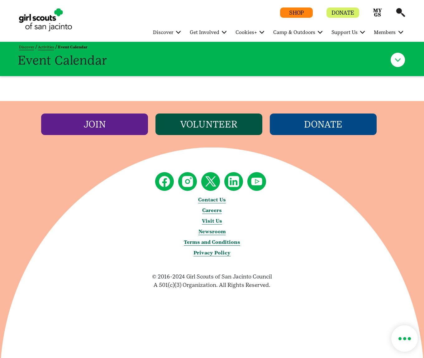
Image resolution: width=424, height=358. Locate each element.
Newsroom (212, 232)
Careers (212, 210)
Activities (46, 47)
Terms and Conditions (212, 242)
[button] (377, 15)
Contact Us (212, 200)
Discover (26, 47)
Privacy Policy (212, 253)
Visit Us (212, 221)
